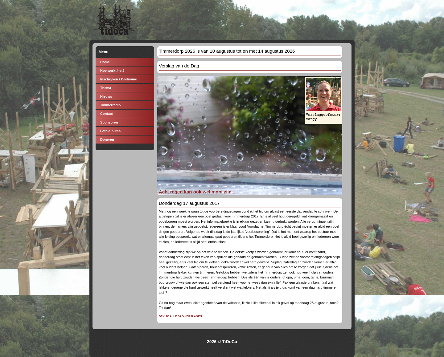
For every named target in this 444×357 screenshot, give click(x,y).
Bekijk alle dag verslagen (180, 316)
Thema (105, 88)
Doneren (107, 139)
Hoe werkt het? (112, 70)
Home (105, 62)
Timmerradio (110, 105)
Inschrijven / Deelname (118, 79)
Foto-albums (110, 131)
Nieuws (106, 96)
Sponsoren (109, 122)
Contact (106, 114)
